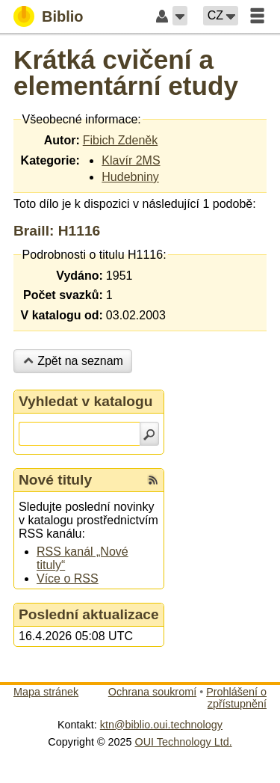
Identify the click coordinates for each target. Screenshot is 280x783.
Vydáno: (79, 275)
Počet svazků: (63, 295)
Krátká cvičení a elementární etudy (125, 72)
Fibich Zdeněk (120, 140)
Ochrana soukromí (152, 692)
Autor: (62, 140)
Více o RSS (68, 578)
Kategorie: (50, 160)
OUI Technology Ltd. (183, 742)
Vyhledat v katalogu (86, 401)
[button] (179, 15)
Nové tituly (55, 480)
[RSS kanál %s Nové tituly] (153, 480)
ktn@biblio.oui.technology (161, 725)
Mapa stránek (45, 692)
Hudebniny (130, 177)
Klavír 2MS (131, 160)
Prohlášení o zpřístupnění (236, 698)
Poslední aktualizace (89, 614)
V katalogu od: (62, 315)
